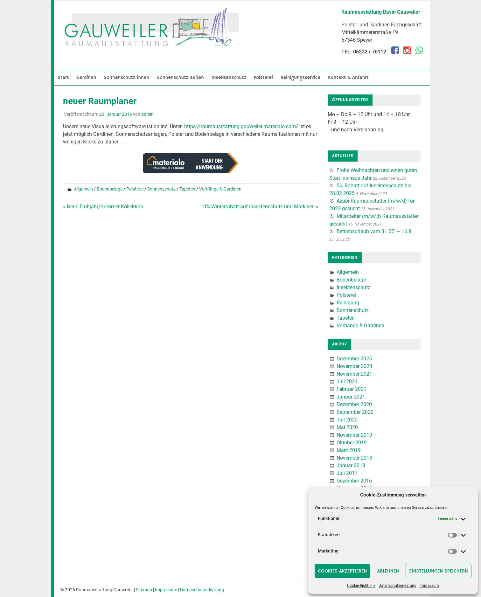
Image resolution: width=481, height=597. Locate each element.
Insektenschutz (229, 77)
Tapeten (187, 188)
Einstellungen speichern (438, 571)
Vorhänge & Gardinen (220, 188)
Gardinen (86, 77)
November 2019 (354, 435)
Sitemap (144, 589)
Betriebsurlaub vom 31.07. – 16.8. (375, 231)
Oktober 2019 (352, 443)
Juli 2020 (347, 420)
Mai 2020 (347, 427)
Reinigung (348, 303)
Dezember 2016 (354, 481)
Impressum (429, 585)
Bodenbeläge (109, 188)
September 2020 (355, 412)
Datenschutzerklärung (397, 585)
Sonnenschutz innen (127, 77)
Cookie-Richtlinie (361, 585)
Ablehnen (388, 571)
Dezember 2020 (354, 404)
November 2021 (354, 374)
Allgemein (83, 188)
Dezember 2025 (354, 359)
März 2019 (349, 450)
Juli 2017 (347, 473)
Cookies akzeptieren (342, 571)
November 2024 (354, 366)
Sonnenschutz (161, 188)
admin (147, 114)
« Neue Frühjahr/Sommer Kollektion (103, 207)
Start (63, 77)
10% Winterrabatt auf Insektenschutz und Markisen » (259, 207)
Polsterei (263, 77)
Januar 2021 (351, 397)
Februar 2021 (351, 389)
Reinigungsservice (300, 77)
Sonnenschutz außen (180, 77)
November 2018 (354, 458)
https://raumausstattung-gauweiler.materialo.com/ (241, 126)
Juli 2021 (347, 381)
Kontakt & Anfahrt (348, 77)
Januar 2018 (351, 465)
